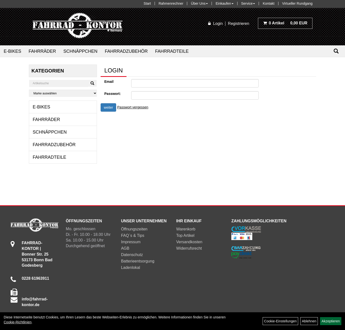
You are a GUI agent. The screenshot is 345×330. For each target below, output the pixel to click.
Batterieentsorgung (137, 261)
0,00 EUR (285, 23)
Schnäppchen (80, 51)
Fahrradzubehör (126, 51)
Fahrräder (42, 51)
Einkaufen (224, 3)
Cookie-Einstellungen (280, 321)
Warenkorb (186, 229)
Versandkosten (189, 242)
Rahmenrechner (171, 3)
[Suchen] (336, 51)
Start (147, 3)
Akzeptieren (331, 321)
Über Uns (199, 3)
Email (108, 82)
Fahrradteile (172, 51)
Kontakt (268, 3)
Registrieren (238, 23)
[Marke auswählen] (63, 93)
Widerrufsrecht (189, 248)
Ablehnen (309, 321)
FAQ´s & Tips (132, 235)
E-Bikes (12, 51)
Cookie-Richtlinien (18, 322)
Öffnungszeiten (134, 229)
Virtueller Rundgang (297, 3)
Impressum (131, 242)
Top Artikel (185, 235)
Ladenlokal (130, 267)
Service (248, 3)
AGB (125, 248)
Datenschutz (132, 255)
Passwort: (112, 94)
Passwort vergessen (132, 107)
